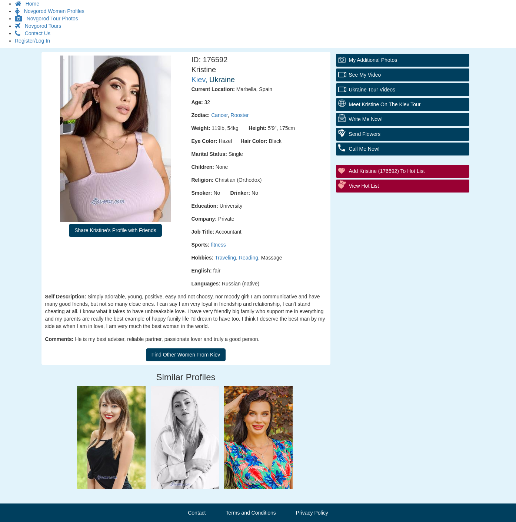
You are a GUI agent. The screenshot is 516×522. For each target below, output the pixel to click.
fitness (218, 245)
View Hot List (364, 186)
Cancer (219, 115)
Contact (197, 513)
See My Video (365, 75)
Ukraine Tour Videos (372, 90)
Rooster (239, 115)
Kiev (198, 80)
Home (27, 4)
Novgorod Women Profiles (49, 11)
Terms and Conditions (251, 513)
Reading (248, 258)
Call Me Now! (364, 149)
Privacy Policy (312, 513)
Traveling (225, 258)
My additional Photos (373, 60)
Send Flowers (365, 134)
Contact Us (32, 33)
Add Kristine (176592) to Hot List (387, 171)
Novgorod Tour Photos (46, 18)
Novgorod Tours (38, 26)
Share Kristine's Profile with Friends (115, 230)
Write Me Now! (366, 119)
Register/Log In (32, 41)
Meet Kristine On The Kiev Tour (385, 104)
